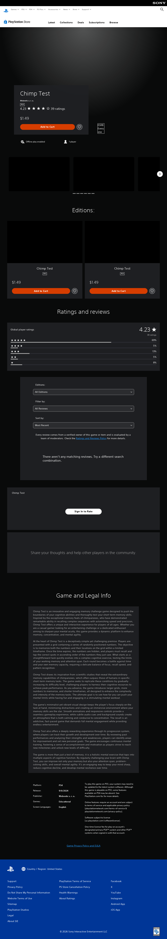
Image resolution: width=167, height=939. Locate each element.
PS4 (30, 9)
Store (74, 9)
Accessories (53, 9)
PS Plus (40, 9)
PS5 (23, 9)
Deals (81, 19)
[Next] (160, 171)
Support (85, 9)
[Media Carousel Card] (39, 171)
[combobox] (83, 389)
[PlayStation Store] (18, 18)
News (65, 9)
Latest (51, 19)
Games (14, 9)
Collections (66, 19)
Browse (114, 19)
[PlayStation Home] (6, 9)
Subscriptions (97, 19)
